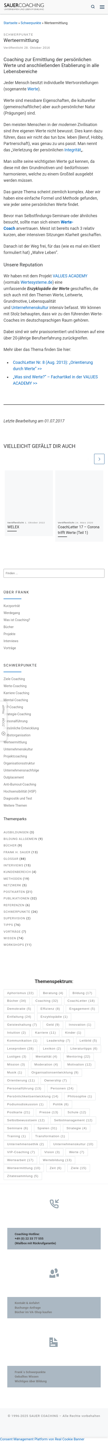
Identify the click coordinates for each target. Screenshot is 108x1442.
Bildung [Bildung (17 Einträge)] (82, 993)
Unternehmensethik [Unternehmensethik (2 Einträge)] (25, 1144)
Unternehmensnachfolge (21, 770)
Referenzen (14, 905)
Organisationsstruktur (19, 763)
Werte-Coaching (15, 686)
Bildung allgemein (20, 839)
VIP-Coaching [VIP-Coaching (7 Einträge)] (21, 1152)
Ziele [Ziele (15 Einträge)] (79, 1168)
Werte (33, 89)
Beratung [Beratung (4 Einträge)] (53, 993)
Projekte (10, 634)
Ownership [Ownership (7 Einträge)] (55, 1081)
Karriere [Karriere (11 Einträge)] (45, 1033)
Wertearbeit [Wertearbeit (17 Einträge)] (20, 1160)
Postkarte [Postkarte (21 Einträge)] (18, 1112)
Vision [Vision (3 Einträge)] (52, 1152)
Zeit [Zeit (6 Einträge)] (56, 1168)
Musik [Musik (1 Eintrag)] (14, 1073)
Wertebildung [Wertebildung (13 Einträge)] (57, 1160)
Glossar (11, 859)
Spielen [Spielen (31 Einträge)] (47, 1128)
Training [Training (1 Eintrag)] (16, 1136)
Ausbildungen (16, 832)
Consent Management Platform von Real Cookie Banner (42, 1439)
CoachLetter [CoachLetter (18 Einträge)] (81, 1001)
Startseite (10, 23)
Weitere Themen (15, 805)
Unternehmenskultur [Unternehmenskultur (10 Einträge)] (73, 1144)
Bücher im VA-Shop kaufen (33, 1312)
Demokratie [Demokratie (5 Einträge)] (19, 1009)
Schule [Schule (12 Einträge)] (77, 1112)
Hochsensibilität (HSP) (20, 791)
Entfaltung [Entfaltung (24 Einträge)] (19, 1017)
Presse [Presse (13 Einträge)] (49, 1112)
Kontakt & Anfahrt (27, 1303)
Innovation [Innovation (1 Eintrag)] (80, 1025)
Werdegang (12, 613)
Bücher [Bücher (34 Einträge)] (16, 1001)
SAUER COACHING (43, 1416)
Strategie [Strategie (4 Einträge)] (76, 1128)
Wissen (10, 938)
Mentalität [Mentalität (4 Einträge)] (46, 1057)
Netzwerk (12, 885)
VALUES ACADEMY (70, 276)
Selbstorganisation (17, 735)
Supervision (14, 918)
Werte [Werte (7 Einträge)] (76, 1152)
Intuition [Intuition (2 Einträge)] (16, 1033)
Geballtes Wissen (26, 1376)
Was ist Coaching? (17, 620)
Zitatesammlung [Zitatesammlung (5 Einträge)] (22, 1176)
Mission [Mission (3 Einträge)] (16, 1065)
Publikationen (16, 898)
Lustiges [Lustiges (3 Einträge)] (16, 1057)
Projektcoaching (15, 756)
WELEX (13, 527)
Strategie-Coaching (17, 714)
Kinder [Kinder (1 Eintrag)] (73, 1033)
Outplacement (14, 777)
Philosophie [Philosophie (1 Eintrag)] (80, 1097)
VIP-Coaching (13, 707)
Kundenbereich (17, 872)
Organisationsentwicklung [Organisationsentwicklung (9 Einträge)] (55, 1073)
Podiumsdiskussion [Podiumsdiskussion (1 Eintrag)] (25, 1105)
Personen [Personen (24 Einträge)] (62, 1089)
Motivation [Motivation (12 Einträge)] (79, 1065)
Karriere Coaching (16, 693)
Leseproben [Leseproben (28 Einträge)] (20, 1049)
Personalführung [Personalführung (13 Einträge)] (24, 1089)
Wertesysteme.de (36, 282)
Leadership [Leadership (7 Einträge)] (58, 1041)
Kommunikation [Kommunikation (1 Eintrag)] (22, 1041)
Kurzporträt (12, 606)
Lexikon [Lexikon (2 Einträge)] (52, 1049)
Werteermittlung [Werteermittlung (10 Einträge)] (23, 1168)
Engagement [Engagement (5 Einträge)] (82, 1009)
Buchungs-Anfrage (27, 1307)
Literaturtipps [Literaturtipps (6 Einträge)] (83, 1049)
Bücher (9, 627)
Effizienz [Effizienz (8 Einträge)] (50, 1009)
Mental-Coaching (16, 700)
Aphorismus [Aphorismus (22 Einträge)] (20, 993)
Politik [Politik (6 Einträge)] (61, 1105)
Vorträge (10, 648)
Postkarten (14, 892)
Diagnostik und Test (18, 798)
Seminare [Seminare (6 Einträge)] (17, 1128)
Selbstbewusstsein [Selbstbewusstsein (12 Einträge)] (26, 1120)
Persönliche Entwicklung (21, 728)
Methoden (13, 878)
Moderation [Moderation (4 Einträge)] (46, 1065)
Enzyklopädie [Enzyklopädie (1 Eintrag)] (54, 1017)
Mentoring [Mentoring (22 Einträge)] (78, 1057)
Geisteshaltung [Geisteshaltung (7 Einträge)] (22, 1025)
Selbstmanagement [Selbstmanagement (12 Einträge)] (73, 1120)
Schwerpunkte (31, 23)
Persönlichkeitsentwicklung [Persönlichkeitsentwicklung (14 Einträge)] (32, 1097)
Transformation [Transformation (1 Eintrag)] (50, 1136)
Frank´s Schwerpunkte (30, 1372)
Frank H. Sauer (17, 852)
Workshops (14, 944)
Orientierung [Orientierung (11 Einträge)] (21, 1081)
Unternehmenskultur (29, 307)
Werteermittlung (15, 742)
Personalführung (16, 721)
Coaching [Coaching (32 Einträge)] (47, 1001)
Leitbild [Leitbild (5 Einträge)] (88, 1041)
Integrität (72, 150)
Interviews (11, 641)
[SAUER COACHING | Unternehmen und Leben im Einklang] (24, 6)
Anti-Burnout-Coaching (20, 784)
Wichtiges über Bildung (31, 1381)
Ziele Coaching (14, 679)
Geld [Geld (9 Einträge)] (53, 1025)
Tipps (8, 925)
